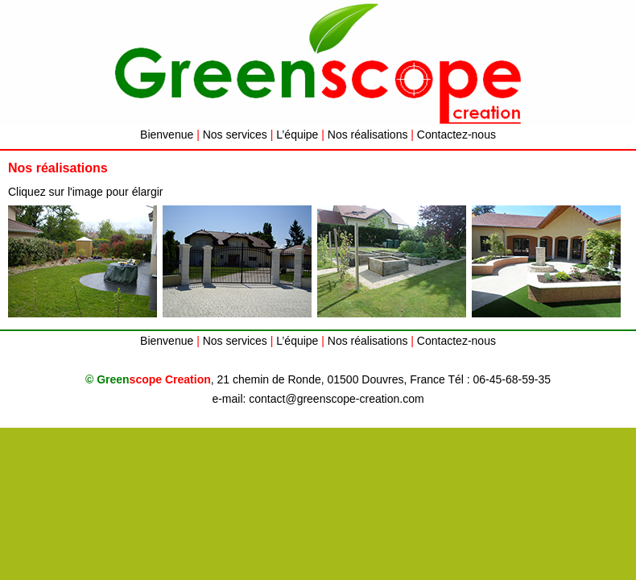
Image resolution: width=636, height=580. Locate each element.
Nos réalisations (368, 134)
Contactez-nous (456, 134)
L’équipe (297, 134)
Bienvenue (166, 134)
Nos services (235, 134)
